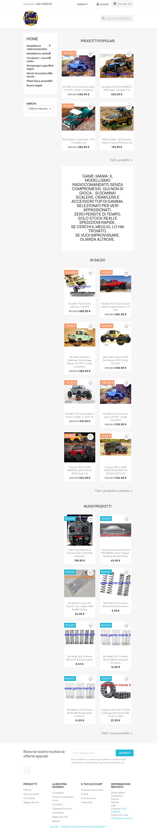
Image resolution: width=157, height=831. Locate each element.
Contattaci (29, 798)
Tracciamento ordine (92, 789)
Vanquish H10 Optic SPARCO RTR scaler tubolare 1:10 (116, 88)
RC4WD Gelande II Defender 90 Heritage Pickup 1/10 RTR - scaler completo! (79, 362)
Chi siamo (57, 804)
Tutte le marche (40, 109)
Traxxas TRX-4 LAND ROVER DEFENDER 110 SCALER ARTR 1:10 (115, 470)
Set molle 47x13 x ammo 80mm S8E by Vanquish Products (80, 713)
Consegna (58, 792)
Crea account (88, 798)
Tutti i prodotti (122, 160)
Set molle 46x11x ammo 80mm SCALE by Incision (80, 658)
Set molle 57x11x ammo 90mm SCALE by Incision (115, 605)
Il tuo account (92, 784)
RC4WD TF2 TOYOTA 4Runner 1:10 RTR (80, 305)
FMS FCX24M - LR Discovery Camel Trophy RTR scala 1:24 (116, 141)
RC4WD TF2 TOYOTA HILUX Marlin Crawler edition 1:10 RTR (115, 307)
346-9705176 (44, 4)
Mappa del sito (31, 802)
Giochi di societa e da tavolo (39, 75)
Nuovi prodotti (31, 794)
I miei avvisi (86, 802)
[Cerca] (117, 18)
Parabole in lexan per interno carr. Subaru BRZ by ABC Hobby (79, 606)
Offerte (27, 789)
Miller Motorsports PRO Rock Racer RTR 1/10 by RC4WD (115, 360)
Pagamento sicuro (62, 808)
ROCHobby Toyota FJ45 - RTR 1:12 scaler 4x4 (78, 141)
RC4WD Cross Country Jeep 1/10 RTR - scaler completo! (78, 88)
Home (32, 39)
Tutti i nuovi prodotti (117, 733)
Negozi (56, 821)
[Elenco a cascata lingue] (83, 4)
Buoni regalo (34, 85)
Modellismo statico (38, 53)
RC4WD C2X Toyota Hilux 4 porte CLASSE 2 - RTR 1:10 (79, 415)
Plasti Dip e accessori (40, 81)
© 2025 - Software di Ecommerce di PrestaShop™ (78, 826)
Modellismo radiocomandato (37, 47)
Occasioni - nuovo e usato (39, 59)
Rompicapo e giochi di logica (40, 67)
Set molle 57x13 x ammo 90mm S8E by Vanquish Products (115, 659)
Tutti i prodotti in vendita (114, 491)
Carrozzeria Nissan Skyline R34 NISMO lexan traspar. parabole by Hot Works (115, 553)
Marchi (31, 103)
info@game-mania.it (122, 818)
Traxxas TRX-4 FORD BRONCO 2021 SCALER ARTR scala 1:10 (79, 470)
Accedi (84, 794)
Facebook (27, 770)
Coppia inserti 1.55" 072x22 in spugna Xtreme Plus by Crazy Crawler (115, 713)
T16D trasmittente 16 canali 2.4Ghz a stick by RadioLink (80, 553)
